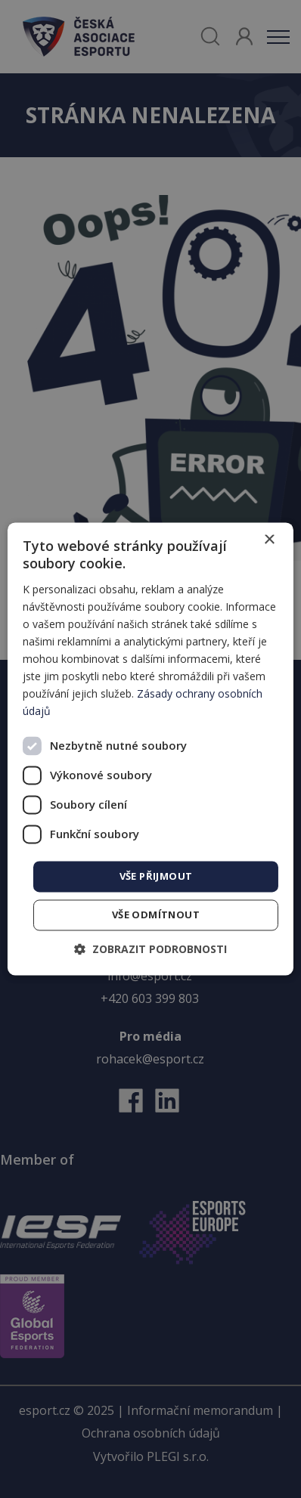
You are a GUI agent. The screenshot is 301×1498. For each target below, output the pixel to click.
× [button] (269, 540)
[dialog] (150, 748)
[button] (150, 949)
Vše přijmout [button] (156, 876)
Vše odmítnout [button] (156, 915)
